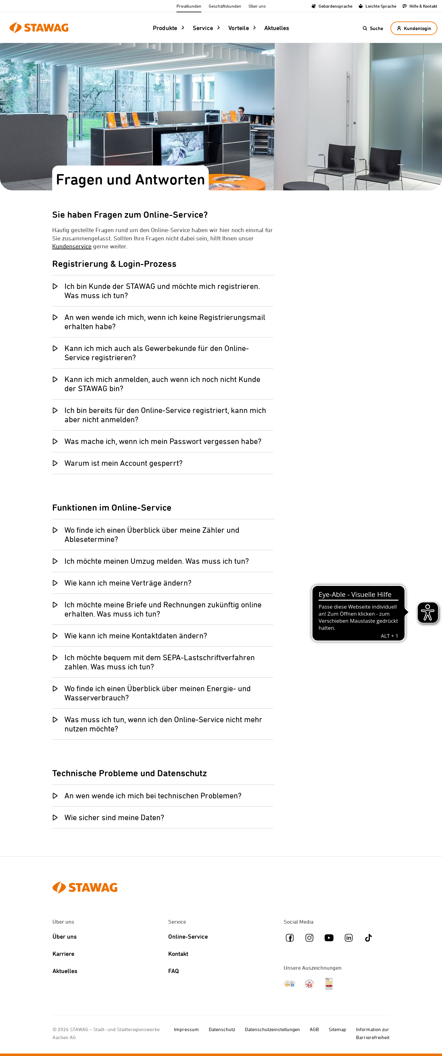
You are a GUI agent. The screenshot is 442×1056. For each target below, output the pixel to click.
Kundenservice (71, 246)
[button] (373, 28)
